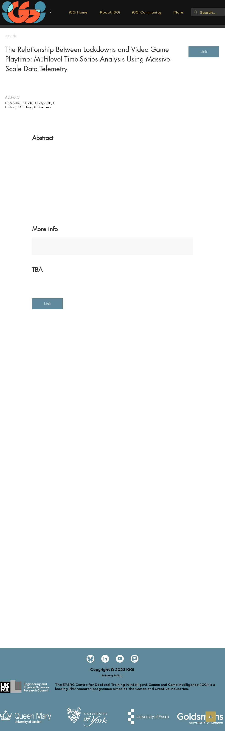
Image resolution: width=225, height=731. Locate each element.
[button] (110, 13)
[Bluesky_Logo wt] (90, 659)
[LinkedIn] (105, 659)
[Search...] (207, 12)
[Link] (203, 51)
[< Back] (21, 36)
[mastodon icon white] (134, 659)
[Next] (50, 12)
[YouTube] (120, 659)
